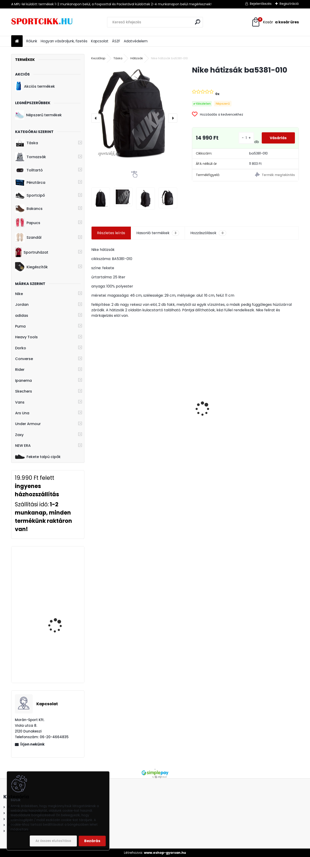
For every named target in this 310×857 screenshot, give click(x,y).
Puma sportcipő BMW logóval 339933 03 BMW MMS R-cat (61, 611)
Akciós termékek (35, 86)
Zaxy (19, 434)
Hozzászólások (208, 233)
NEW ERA (23, 445)
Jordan (22, 304)
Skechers (23, 391)
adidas (21, 315)
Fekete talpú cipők (38, 456)
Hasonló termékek (157, 233)
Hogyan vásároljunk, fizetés (64, 41)
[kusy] (154, 446)
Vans (19, 402)
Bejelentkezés (261, 3)
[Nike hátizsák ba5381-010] (134, 114)
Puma (20, 326)
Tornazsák (30, 157)
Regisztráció (289, 3)
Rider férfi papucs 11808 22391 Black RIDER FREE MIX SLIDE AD (168, 404)
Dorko (20, 348)
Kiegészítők (31, 267)
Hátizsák (136, 58)
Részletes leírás (111, 233)
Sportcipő (30, 195)
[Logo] (42, 22)
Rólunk (31, 41)
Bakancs (29, 208)
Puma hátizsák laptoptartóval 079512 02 (272, 414)
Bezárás (92, 840)
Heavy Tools (26, 337)
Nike (19, 293)
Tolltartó (29, 170)
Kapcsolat (99, 41)
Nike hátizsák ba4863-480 (220, 422)
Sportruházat (31, 252)
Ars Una (22, 413)
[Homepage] (17, 41)
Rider (19, 369)
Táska (26, 143)
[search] (197, 21)
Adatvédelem (136, 41)
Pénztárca (30, 182)
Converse (24, 358)
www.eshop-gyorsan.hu (165, 852)
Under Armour (28, 423)
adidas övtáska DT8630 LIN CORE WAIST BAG (61, 570)
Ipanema (23, 380)
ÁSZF (116, 41)
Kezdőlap (98, 58)
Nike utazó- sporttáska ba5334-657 (60, 650)
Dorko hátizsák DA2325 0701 (115, 425)
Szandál (28, 237)
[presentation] (95, 118)
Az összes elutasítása (53, 841)
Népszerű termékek (38, 115)
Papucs (27, 223)
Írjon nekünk (32, 744)
